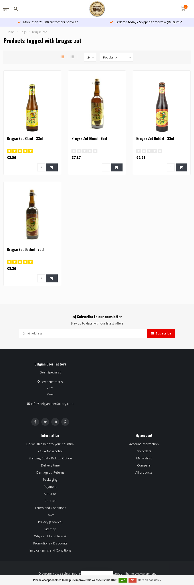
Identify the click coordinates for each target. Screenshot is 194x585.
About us (50, 494)
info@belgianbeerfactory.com (52, 404)
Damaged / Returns (50, 472)
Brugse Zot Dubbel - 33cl (155, 138)
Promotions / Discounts (50, 543)
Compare (143, 465)
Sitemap (50, 529)
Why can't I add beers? (50, 536)
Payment (50, 486)
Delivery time (50, 465)
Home (11, 32)
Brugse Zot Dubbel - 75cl (25, 249)
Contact (50, 501)
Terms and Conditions (50, 508)
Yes (123, 580)
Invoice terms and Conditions (50, 550)
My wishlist (144, 458)
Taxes (50, 515)
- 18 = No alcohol (50, 451)
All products (143, 472)
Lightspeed (114, 573)
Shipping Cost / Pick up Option (50, 458)
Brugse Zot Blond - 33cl (25, 138)
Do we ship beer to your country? (50, 444)
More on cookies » (149, 580)
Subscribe (161, 333)
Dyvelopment (147, 573)
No (132, 580)
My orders (144, 451)
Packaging (50, 479)
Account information (144, 444)
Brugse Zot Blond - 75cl (89, 138)
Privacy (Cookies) (50, 522)
